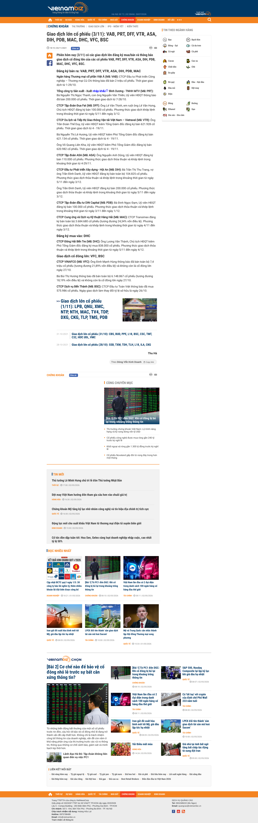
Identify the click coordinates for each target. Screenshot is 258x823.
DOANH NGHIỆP (143, 20)
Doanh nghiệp (53, 596)
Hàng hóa (56, 499)
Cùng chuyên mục (119, 383)
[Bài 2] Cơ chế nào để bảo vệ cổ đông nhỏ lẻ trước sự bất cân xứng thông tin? (75, 672)
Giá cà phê (143, 774)
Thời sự (55, 485)
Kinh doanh (57, 528)
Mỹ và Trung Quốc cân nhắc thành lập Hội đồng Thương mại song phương (140, 634)
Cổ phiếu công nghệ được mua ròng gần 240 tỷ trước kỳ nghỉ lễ (130, 439)
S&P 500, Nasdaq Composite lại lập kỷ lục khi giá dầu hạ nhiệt (195, 671)
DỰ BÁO (68, 20)
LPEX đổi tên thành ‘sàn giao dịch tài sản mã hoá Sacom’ (101, 632)
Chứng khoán (58, 26)
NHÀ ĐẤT (114, 20)
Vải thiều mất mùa (142, 744)
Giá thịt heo (90, 779)
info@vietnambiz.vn (66, 817)
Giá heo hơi (130, 774)
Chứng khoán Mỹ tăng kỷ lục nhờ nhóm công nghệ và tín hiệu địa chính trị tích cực (100, 509)
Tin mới (58, 474)
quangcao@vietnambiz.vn (189, 806)
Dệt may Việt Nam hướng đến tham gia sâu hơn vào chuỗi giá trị (89, 495)
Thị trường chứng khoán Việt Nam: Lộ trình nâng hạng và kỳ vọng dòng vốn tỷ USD (131, 430)
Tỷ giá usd (92, 774)
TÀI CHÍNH (102, 20)
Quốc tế (55, 514)
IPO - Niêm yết (115, 26)
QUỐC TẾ (91, 20)
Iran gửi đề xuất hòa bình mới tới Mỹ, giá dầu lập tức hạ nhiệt (63, 632)
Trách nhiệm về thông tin (62, 820)
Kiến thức (132, 26)
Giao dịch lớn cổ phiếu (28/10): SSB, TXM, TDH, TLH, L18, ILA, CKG (111, 344)
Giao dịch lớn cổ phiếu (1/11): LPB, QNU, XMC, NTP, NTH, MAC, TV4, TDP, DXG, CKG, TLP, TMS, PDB (85, 309)
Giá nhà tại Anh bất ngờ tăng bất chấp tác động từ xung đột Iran (195, 747)
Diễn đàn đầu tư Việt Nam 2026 (156, 779)
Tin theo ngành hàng (178, 30)
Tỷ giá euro (117, 774)
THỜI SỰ (58, 20)
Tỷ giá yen (104, 774)
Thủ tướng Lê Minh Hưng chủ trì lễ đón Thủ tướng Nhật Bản (87, 480)
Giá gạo (102, 779)
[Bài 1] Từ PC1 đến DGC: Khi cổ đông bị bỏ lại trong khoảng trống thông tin (131, 420)
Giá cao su (113, 779)
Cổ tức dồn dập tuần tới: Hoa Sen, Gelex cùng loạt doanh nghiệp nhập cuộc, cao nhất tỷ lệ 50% (101, 539)
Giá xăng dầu (195, 774)
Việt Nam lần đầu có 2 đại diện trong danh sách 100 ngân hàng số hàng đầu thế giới (140, 586)
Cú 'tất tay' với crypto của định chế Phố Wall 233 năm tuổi (194, 698)
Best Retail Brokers (130, 779)
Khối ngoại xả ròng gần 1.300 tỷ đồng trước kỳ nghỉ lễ (132, 448)
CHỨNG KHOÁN (127, 20)
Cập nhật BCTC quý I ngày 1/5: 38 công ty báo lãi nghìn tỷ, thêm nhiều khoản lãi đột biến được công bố (64, 586)
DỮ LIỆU (171, 20)
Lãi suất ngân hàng (177, 774)
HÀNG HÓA (79, 20)
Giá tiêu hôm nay (158, 774)
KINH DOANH (159, 20)
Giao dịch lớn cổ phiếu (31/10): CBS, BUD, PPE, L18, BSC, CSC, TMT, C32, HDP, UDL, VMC (112, 336)
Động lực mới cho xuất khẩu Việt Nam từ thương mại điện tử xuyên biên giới (96, 523)
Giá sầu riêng (76, 779)
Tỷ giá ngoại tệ (77, 774)
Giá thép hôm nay (59, 779)
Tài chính (127, 596)
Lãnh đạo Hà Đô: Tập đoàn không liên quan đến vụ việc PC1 (85, 755)
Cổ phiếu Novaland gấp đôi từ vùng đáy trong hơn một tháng (132, 456)
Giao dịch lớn (96, 26)
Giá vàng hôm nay (60, 774)
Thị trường (78, 26)
